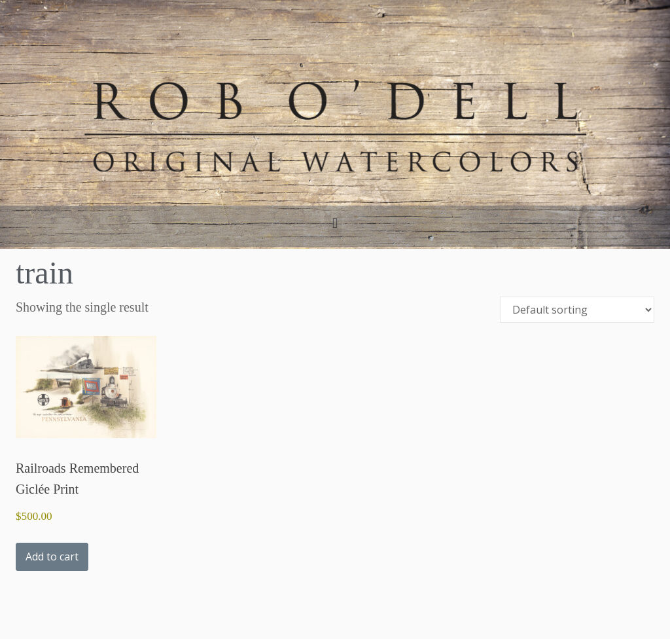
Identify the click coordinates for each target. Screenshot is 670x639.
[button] (334, 223)
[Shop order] (577, 310)
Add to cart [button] (52, 556)
